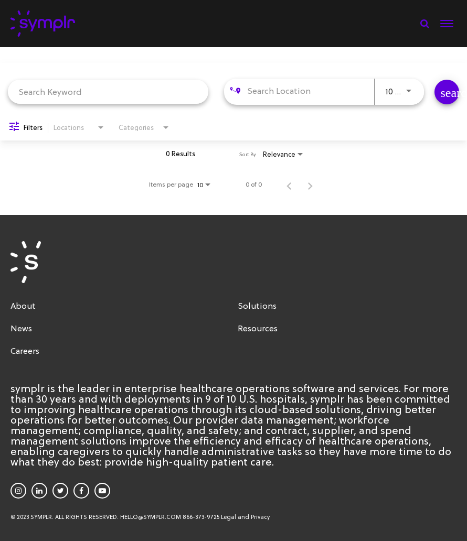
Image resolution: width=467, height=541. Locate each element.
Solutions (257, 305)
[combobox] (108, 91)
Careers (24, 350)
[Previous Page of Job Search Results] (289, 184)
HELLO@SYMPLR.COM (150, 517)
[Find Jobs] (446, 92)
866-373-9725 (201, 517)
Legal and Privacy (245, 517)
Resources (258, 328)
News (21, 328)
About (23, 305)
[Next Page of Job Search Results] (310, 184)
